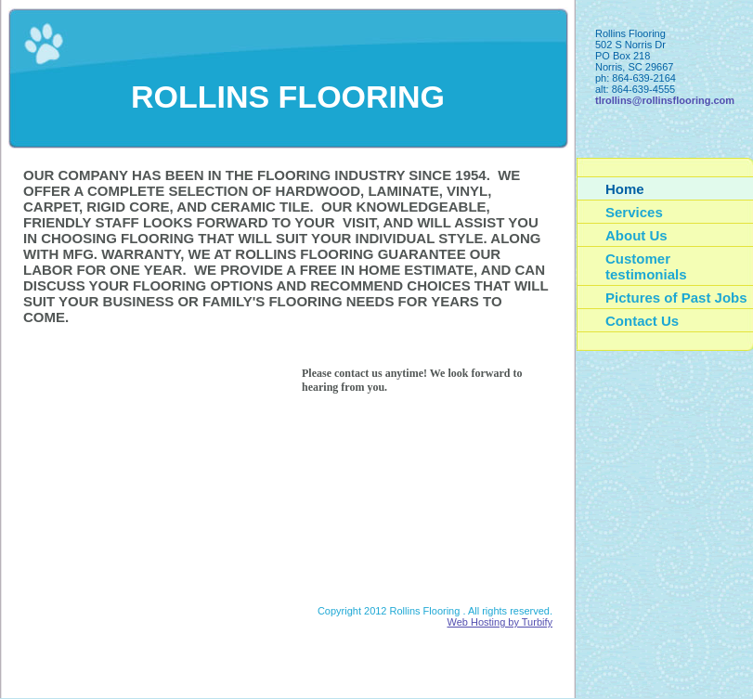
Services (634, 212)
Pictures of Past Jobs (676, 297)
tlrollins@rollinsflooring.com (664, 100)
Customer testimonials (646, 266)
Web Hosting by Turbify (499, 622)
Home (624, 189)
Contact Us (642, 321)
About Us (636, 235)
